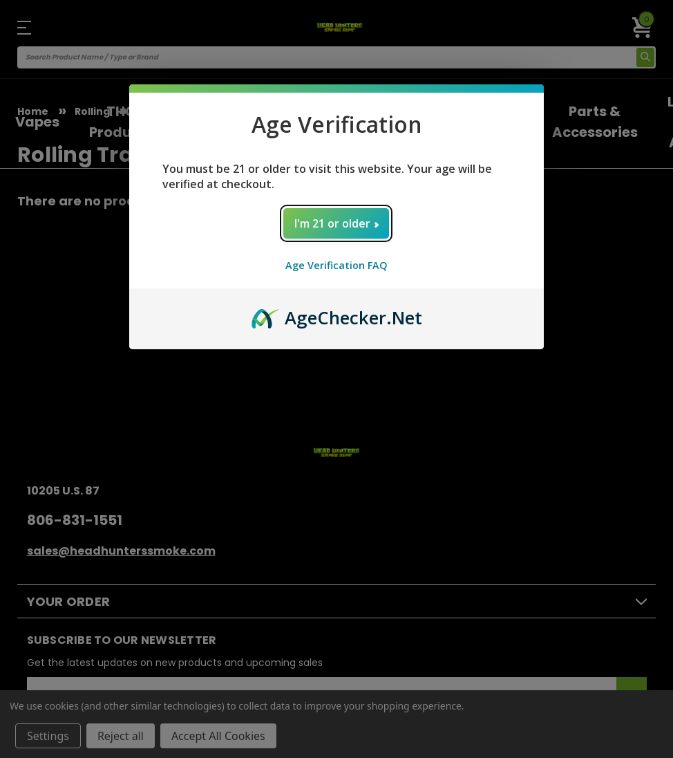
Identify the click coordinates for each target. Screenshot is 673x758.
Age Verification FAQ (336, 265)
